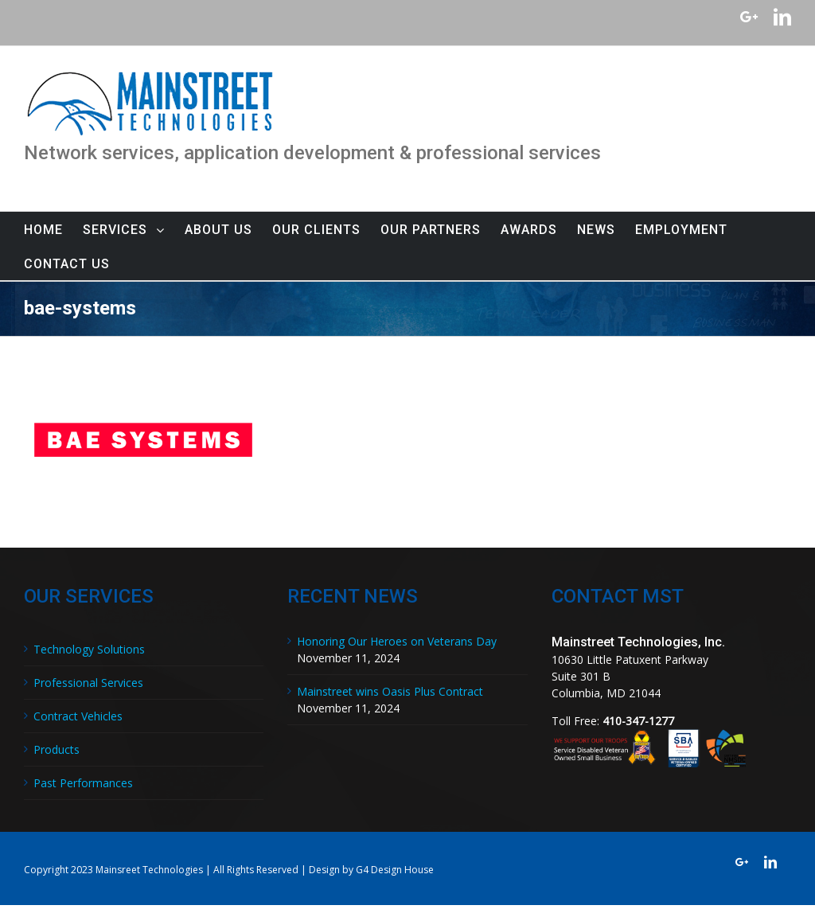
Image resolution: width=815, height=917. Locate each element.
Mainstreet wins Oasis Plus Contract (390, 691)
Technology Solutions (89, 649)
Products (56, 749)
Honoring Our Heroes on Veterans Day (397, 641)
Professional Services (88, 682)
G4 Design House (395, 869)
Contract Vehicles (78, 716)
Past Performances (83, 782)
